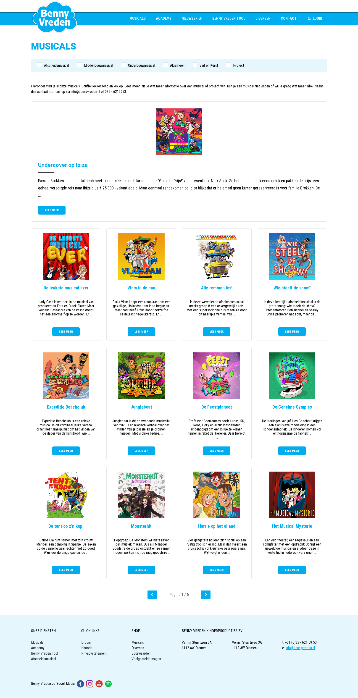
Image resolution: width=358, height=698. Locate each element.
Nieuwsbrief (192, 18)
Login (314, 18)
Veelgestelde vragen (146, 659)
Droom (86, 642)
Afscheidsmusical (43, 659)
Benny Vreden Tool (228, 18)
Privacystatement (94, 653)
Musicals (137, 18)
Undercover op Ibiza (63, 165)
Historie (86, 648)
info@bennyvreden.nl (300, 648)
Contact (289, 18)
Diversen (263, 18)
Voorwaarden (141, 653)
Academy (163, 18)
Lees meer (52, 210)
